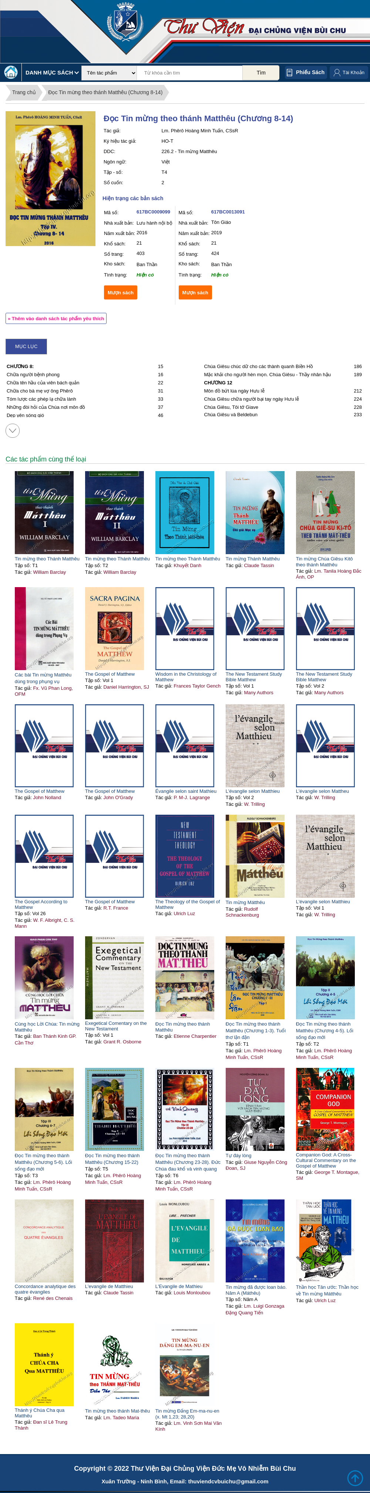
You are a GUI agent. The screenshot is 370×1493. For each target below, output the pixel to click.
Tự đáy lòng (239, 1155)
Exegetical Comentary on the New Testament (116, 1026)
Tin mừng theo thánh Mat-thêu (117, 1411)
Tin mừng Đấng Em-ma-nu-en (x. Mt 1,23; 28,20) (187, 1414)
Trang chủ (24, 92)
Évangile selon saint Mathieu (186, 791)
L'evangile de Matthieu (109, 1286)
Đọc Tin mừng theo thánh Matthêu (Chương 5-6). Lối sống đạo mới (43, 1162)
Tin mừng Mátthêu (245, 902)
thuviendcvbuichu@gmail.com (228, 1481)
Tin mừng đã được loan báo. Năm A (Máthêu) (256, 1290)
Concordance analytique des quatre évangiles (45, 1289)
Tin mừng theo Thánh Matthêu (47, 559)
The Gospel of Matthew (110, 674)
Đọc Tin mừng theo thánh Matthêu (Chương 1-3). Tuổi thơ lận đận (256, 1030)
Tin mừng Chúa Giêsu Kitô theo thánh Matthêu (324, 561)
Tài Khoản (353, 72)
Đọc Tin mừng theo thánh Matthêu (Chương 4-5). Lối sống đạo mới (324, 1030)
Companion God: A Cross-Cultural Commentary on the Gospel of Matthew (326, 1160)
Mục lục (26, 346)
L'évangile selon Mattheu (322, 791)
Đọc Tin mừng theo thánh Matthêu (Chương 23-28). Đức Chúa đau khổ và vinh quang (188, 1162)
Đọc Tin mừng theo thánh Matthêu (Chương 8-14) (105, 92)
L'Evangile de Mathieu (179, 1286)
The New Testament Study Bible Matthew (254, 676)
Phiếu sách (310, 72)
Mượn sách (121, 292)
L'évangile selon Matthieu (253, 791)
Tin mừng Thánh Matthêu (253, 559)
